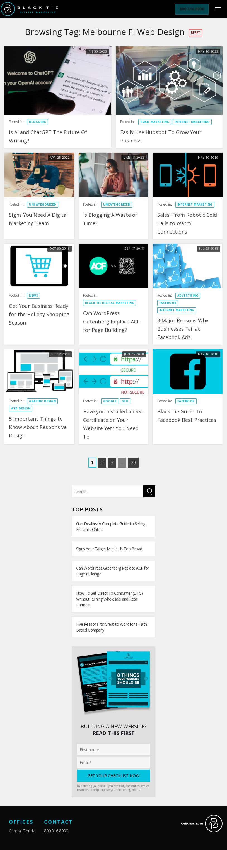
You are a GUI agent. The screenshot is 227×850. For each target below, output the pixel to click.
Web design (20, 408)
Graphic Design (42, 401)
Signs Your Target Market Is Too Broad (109, 548)
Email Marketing (154, 122)
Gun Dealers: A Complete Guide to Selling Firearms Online (110, 526)
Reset (195, 32)
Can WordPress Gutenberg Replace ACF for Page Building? (111, 321)
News (33, 295)
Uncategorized (42, 204)
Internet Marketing (192, 122)
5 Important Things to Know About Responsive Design (38, 427)
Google (110, 401)
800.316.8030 (56, 831)
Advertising (188, 295)
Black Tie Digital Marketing (109, 303)
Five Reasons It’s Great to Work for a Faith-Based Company (112, 627)
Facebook (168, 303)
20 (133, 462)
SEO (125, 401)
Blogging (37, 122)
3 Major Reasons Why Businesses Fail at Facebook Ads (182, 329)
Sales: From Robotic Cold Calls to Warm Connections (187, 223)
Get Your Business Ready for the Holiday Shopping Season (39, 314)
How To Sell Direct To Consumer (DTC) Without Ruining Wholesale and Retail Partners (109, 599)
